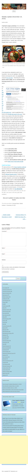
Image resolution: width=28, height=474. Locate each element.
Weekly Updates (6, 371)
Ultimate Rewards (6, 366)
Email (3, 254)
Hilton (4, 316)
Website (4, 259)
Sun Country (5, 357)
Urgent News (5, 369)
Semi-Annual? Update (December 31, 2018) (12, 384)
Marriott (4, 327)
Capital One (5, 298)
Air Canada (5, 287)
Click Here (14, 407)
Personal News (16, 203)
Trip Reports (5, 364)
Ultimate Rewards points (11, 174)
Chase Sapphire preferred (20, 167)
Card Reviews (6, 300)
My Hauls (5, 336)
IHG (3, 324)
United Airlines (6, 367)
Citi (3, 304)
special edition (6, 351)
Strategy (4, 355)
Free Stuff (5, 313)
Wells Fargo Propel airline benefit (15, 161)
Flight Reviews (6, 311)
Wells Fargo (5, 373)
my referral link (18, 188)
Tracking (4, 362)
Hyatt (4, 322)
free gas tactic (9, 77)
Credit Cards (5, 306)
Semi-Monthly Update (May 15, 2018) (11, 386)
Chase (4, 302)
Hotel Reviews (6, 318)
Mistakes (4, 335)
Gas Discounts (6, 315)
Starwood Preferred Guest (8, 353)
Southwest (5, 349)
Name (3, 248)
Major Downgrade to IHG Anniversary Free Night (13, 389)
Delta (4, 307)
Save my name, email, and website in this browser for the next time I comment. (13, 268)
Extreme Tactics (6, 309)
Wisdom (4, 375)
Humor (4, 320)
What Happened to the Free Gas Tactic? (11, 391)
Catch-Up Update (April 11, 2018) (10, 387)
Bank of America (6, 293)
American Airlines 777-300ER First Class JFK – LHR (20, 217)
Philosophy (5, 342)
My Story (4, 338)
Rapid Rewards (6, 346)
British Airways (6, 296)
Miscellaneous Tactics (7, 333)
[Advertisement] (14, 450)
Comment (4, 231)
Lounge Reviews (6, 326)
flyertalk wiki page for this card (15, 114)
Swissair (4, 358)
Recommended (6, 347)
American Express (6, 291)
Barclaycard (5, 295)
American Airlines (6, 289)
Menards (4, 329)
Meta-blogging (6, 331)
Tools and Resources (7, 360)
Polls (4, 344)
